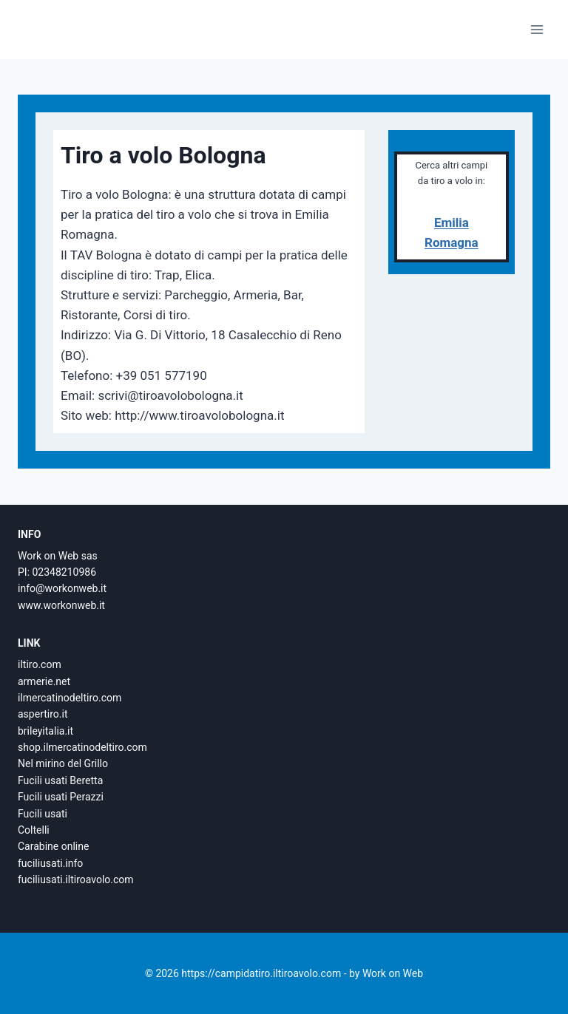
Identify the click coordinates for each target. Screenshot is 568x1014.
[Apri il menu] (536, 29)
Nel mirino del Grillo (63, 763)
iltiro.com (39, 664)
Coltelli (34, 830)
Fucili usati (42, 814)
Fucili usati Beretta (60, 780)
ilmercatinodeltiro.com (69, 698)
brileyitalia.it (45, 731)
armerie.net (44, 681)
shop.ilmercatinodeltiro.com (82, 747)
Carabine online (53, 846)
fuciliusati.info (50, 863)
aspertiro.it (42, 714)
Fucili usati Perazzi (61, 797)
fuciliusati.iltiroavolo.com (76, 879)
